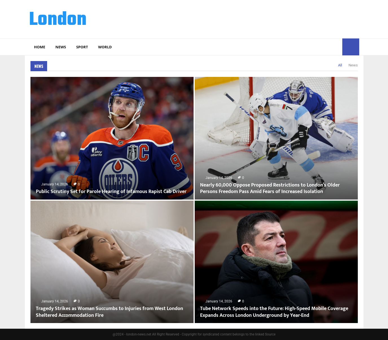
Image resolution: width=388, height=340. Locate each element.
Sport (82, 46)
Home (39, 46)
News (60, 46)
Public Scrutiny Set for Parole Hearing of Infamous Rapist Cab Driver (111, 191)
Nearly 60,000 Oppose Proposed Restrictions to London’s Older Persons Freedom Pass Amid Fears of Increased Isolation (270, 188)
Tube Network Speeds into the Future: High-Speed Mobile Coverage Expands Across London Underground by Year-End (274, 311)
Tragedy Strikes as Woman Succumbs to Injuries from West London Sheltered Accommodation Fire (109, 311)
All (340, 65)
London (58, 20)
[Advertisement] (256, 18)
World (105, 46)
